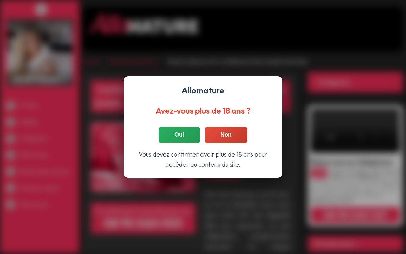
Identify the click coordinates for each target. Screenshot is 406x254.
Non (226, 135)
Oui (179, 135)
